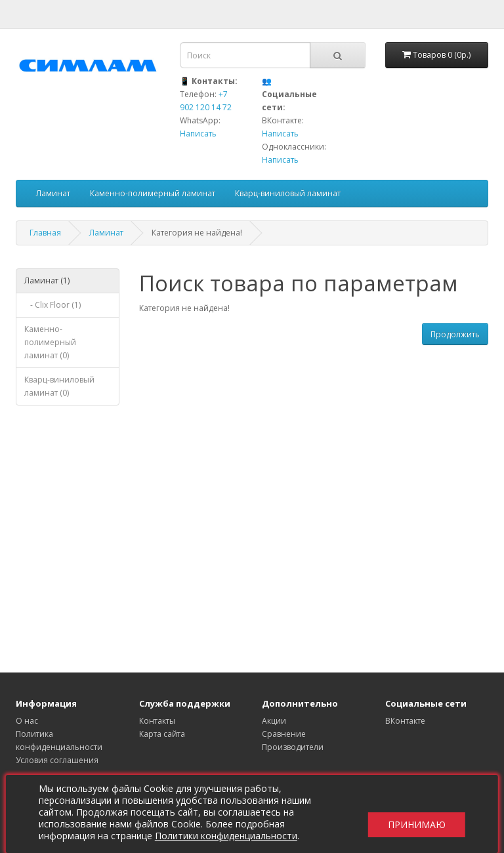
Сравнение (284, 733)
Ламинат (53, 193)
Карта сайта (162, 733)
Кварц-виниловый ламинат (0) (59, 386)
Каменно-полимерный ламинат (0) (50, 342)
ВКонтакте (405, 720)
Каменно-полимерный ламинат (152, 193)
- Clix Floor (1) (52, 304)
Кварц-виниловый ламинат (288, 193)
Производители (293, 747)
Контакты (157, 720)
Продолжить (455, 334)
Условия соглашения (57, 760)
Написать (198, 133)
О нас (27, 720)
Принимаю (413, 814)
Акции (274, 720)
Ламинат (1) (47, 280)
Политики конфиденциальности (230, 835)
